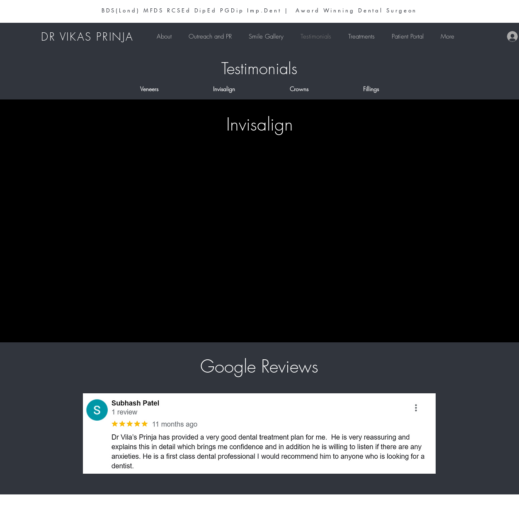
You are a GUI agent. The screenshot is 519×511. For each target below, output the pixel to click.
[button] (361, 36)
